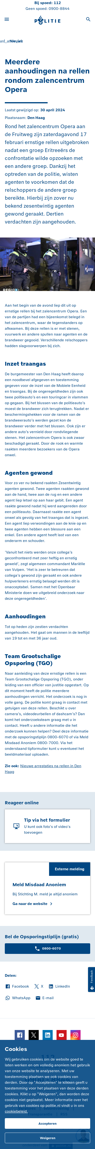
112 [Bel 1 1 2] (57, 2)
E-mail (44, 998)
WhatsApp (17, 998)
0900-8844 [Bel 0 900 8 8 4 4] (59, 8)
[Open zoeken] (88, 20)
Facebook (17, 986)
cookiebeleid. (16, 1111)
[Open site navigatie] (7, 20)
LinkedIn (59, 986)
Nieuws (16, 41)
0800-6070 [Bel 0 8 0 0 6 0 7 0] (47, 948)
